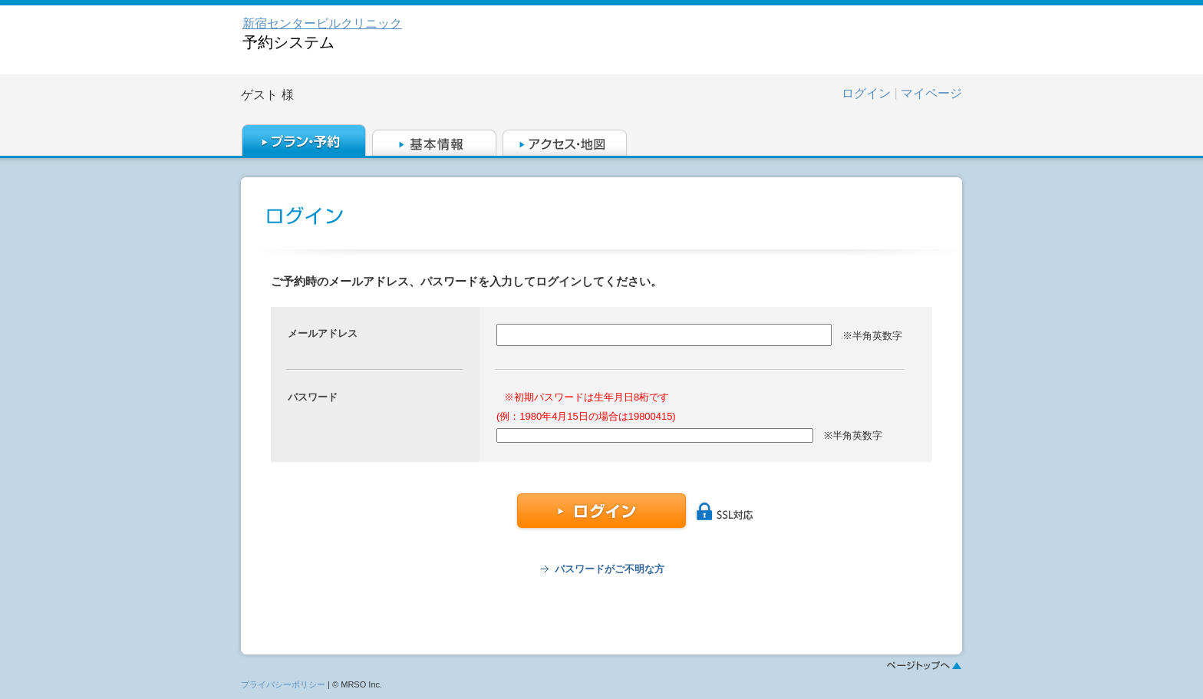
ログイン (866, 93)
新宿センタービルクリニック (322, 23)
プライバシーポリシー (283, 684)
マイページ (931, 93)
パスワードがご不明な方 (609, 569)
